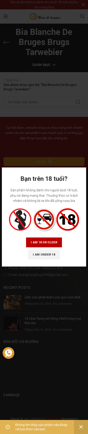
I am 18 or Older (44, 242)
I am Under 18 (44, 254)
